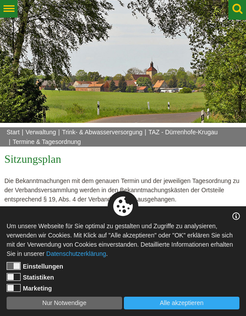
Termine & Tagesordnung (47, 141)
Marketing (29, 288)
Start (13, 132)
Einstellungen (35, 266)
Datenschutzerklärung (76, 253)
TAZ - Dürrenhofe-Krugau (183, 132)
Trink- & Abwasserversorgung (102, 132)
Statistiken (30, 277)
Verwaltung (40, 132)
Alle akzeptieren (182, 302)
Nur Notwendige (64, 302)
